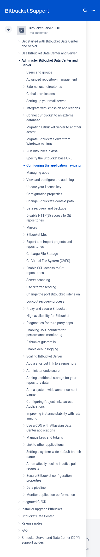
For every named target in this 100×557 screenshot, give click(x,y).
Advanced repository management (51, 79)
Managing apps (37, 172)
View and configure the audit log (50, 180)
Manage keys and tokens (44, 437)
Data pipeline (36, 487)
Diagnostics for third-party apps (49, 323)
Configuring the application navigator (54, 165)
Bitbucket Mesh (37, 234)
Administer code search (43, 371)
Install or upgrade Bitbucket (42, 509)
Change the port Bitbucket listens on (53, 294)
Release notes (32, 523)
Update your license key (43, 187)
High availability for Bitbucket (47, 316)
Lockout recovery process (45, 301)
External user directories (44, 87)
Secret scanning (38, 280)
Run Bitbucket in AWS (42, 151)
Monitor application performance (50, 495)
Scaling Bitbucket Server (44, 356)
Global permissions (40, 94)
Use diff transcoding (41, 287)
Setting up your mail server (46, 101)
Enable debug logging (42, 349)
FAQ (25, 530)
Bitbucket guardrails (41, 342)
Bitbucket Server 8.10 (44, 28)
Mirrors (31, 227)
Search (85, 10)
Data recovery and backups (46, 208)
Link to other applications (45, 445)
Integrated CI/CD (34, 502)
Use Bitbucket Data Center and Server (49, 53)
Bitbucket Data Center (38, 516)
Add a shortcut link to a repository (51, 363)
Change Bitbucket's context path (50, 201)
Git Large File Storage (42, 254)
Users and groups (39, 72)
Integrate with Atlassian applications (53, 108)
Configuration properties (44, 194)
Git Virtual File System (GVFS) (48, 261)
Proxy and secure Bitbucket (46, 308)
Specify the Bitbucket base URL (49, 158)
